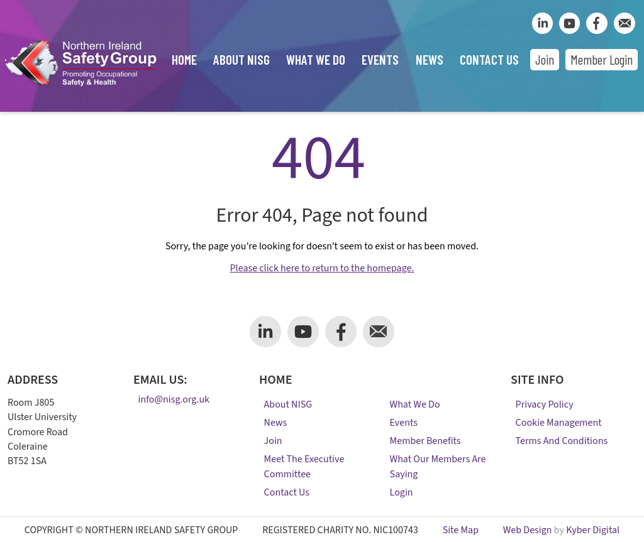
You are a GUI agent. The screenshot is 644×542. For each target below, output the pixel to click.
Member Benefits (425, 441)
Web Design (527, 530)
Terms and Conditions (562, 441)
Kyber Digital (592, 530)
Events (380, 59)
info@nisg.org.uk (173, 400)
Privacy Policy (545, 404)
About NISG (241, 59)
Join (544, 59)
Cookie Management (559, 423)
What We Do (315, 59)
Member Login (601, 59)
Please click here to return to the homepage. (322, 268)
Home (184, 59)
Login (401, 492)
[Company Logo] (80, 87)
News (429, 59)
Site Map (461, 530)
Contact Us (489, 59)
